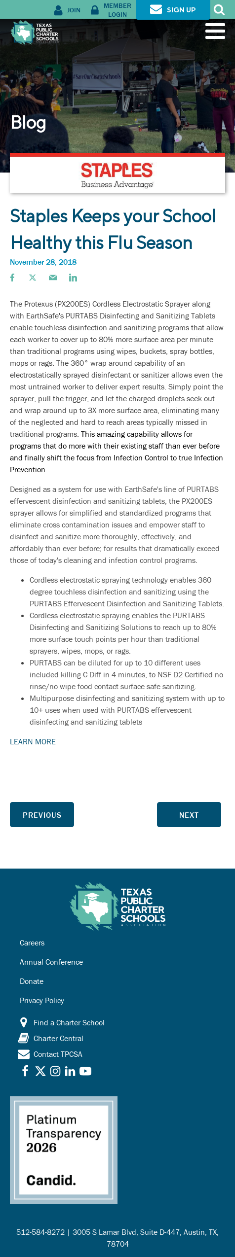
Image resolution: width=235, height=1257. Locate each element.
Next (189, 815)
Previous (42, 815)
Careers (32, 942)
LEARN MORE (33, 741)
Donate (31, 981)
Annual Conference (51, 962)
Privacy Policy (42, 1000)
